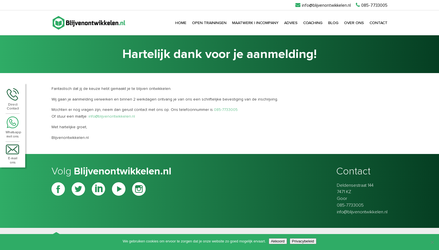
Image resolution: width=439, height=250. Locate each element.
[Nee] (432, 242)
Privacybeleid (303, 241)
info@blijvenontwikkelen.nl (111, 116)
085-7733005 (226, 110)
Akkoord (278, 241)
